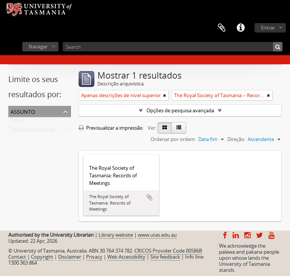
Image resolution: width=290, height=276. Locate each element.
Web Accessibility (126, 256)
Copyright (42, 256)
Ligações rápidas (240, 28)
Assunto (23, 111)
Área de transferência (221, 28)
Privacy (94, 256)
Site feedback (165, 256)
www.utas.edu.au (157, 234)
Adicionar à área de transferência (149, 197)
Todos (17, 121)
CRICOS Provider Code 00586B (168, 250)
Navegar (38, 46)
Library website (116, 234)
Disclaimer (69, 256)
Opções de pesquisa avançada (180, 110)
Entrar (268, 27)
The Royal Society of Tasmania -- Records (55, 130)
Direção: (236, 139)
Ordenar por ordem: (173, 139)
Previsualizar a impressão (111, 127)
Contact (17, 256)
